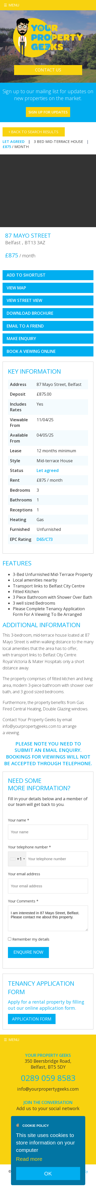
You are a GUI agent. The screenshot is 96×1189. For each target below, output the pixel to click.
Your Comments (23, 901)
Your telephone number (29, 847)
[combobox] (17, 859)
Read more (29, 1159)
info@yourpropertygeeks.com (48, 1089)
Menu (13, 5)
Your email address (24, 873)
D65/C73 (45, 539)
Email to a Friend (25, 326)
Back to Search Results (33, 131)
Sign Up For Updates (48, 112)
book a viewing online (31, 351)
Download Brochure (30, 313)
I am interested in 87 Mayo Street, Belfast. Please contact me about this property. (48, 918)
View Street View (24, 300)
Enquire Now (28, 952)
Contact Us (48, 70)
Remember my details (30, 939)
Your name (18, 820)
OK (48, 1173)
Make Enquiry (21, 338)
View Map (16, 288)
